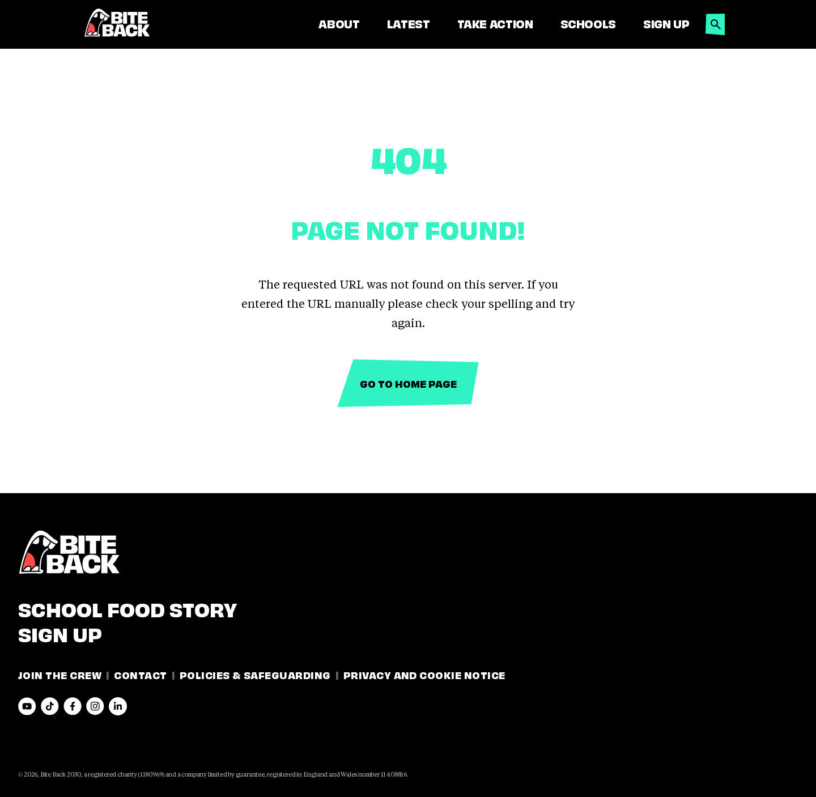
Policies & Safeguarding (255, 674)
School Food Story (127, 607)
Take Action (495, 23)
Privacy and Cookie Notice (424, 674)
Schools (588, 23)
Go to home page (408, 383)
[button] (715, 21)
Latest (408, 23)
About (338, 23)
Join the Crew (59, 674)
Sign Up (666, 23)
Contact (140, 674)
